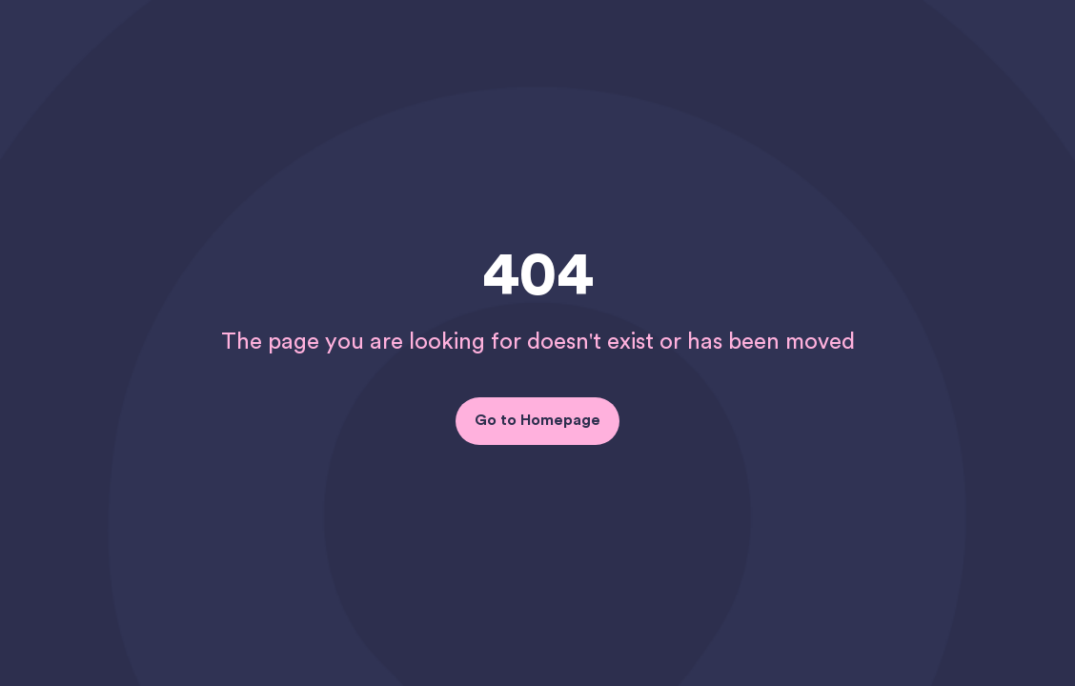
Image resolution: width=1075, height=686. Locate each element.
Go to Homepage (537, 420)
